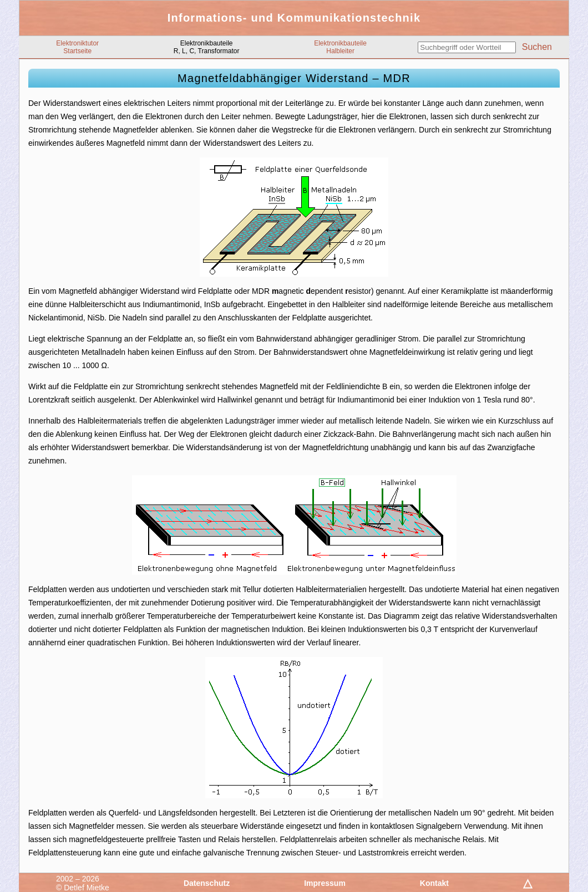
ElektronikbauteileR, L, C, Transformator (207, 47)
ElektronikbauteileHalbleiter (340, 47)
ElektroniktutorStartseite (77, 47)
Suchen (537, 47)
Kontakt (434, 883)
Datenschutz (207, 883)
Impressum (325, 883)
